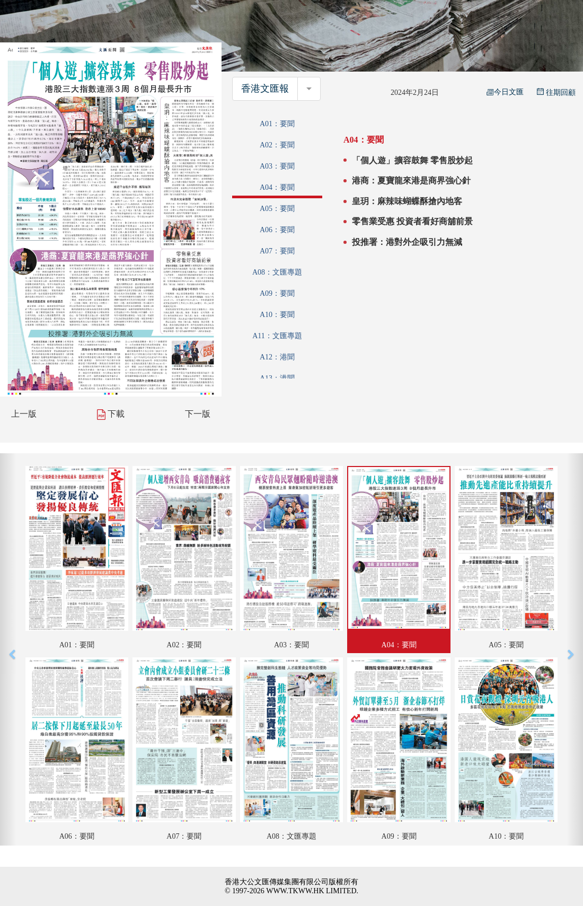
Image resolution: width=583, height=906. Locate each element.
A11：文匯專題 (277, 336)
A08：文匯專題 (277, 272)
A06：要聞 (277, 230)
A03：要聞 (277, 166)
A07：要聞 (277, 251)
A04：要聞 (277, 187)
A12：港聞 (277, 357)
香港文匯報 (265, 88)
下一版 (197, 413)
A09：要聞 (277, 293)
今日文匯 (505, 92)
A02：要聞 (277, 145)
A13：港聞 (277, 378)
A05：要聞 (277, 209)
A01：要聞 (277, 124)
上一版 (24, 413)
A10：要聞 (277, 315)
